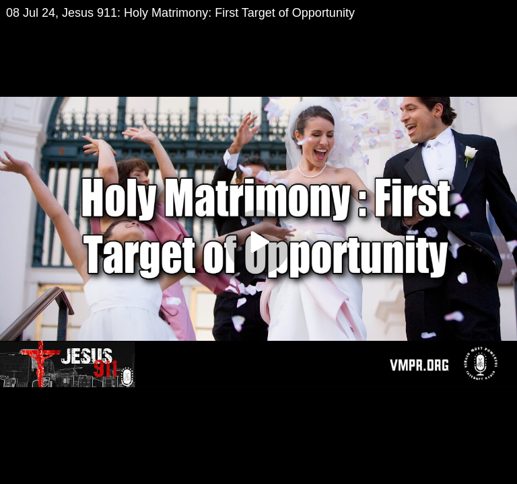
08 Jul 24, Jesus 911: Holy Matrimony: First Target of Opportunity (180, 12)
